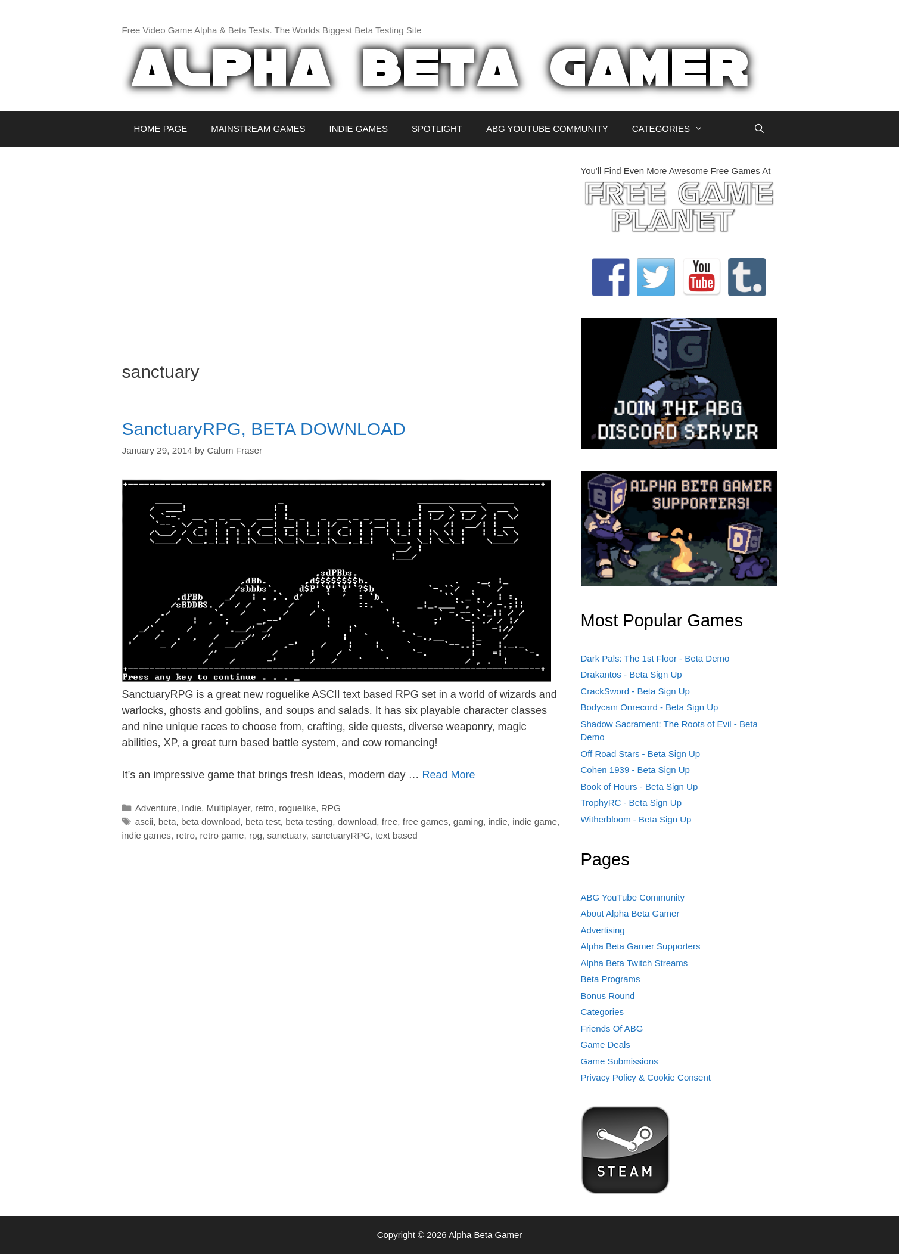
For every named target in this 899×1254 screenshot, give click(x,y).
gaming (468, 822)
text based (396, 835)
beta (167, 822)
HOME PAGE (161, 128)
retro (264, 808)
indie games (146, 835)
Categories (602, 1012)
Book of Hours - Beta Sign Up (639, 786)
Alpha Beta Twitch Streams (634, 963)
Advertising (603, 930)
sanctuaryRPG (340, 835)
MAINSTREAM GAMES (258, 128)
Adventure (156, 808)
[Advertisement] (342, 247)
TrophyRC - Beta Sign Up (631, 802)
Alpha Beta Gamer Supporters (641, 946)
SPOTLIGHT (437, 128)
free (389, 822)
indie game (534, 822)
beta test (263, 822)
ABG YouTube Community (633, 897)
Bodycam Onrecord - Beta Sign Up (649, 707)
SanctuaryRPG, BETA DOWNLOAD (264, 429)
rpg (255, 835)
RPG (331, 808)
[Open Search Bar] (759, 129)
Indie (191, 808)
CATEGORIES (673, 129)
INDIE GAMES (358, 128)
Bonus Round (608, 996)
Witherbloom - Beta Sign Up (636, 819)
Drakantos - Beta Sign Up (631, 674)
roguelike (297, 808)
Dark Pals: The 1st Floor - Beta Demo (655, 658)
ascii (144, 822)
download (357, 822)
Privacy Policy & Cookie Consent (646, 1077)
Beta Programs (610, 979)
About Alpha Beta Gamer (630, 913)
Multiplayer (228, 808)
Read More (448, 775)
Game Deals (605, 1044)
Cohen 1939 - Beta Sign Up (635, 770)
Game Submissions (619, 1061)
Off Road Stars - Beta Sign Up (641, 754)
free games (426, 822)
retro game (222, 835)
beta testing (308, 822)
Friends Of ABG (612, 1028)
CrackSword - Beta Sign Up (635, 691)
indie (497, 822)
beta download (211, 822)
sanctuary (286, 835)
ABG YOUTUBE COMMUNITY (547, 128)
